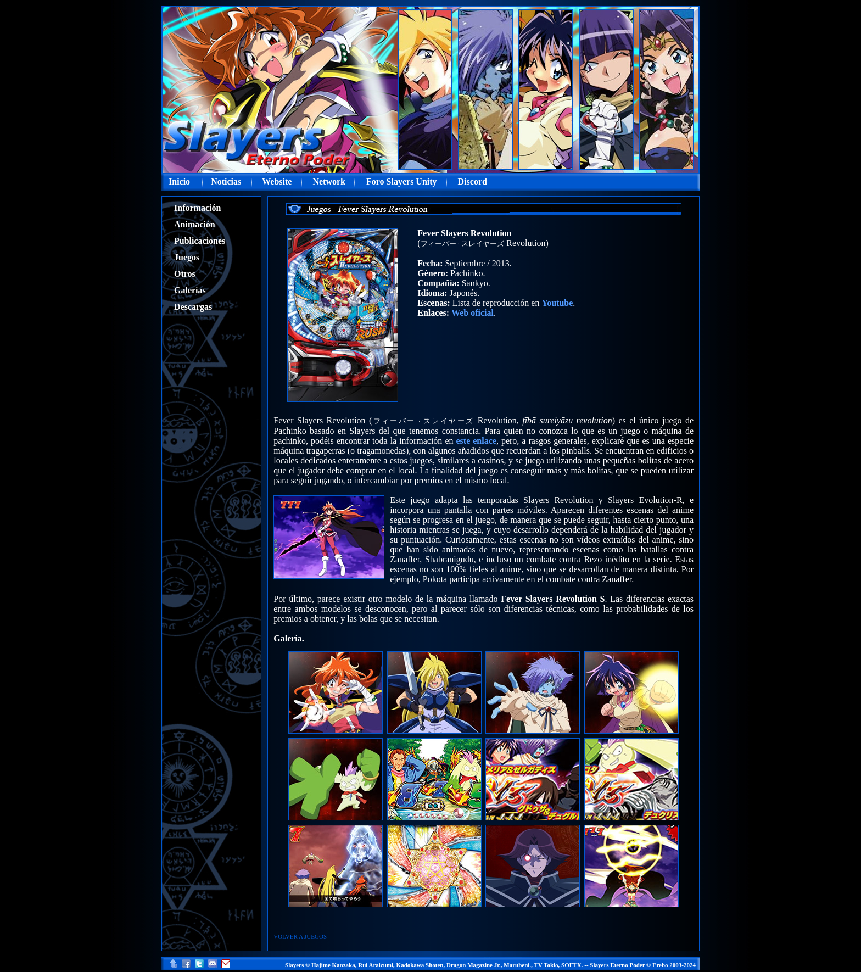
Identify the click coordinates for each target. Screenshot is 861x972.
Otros (184, 273)
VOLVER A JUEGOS (300, 936)
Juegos (186, 257)
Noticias (226, 181)
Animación (194, 224)
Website (277, 181)
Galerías (190, 290)
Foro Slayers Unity (401, 181)
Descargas (193, 306)
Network (328, 181)
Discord (472, 181)
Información (197, 208)
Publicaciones (199, 240)
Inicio (179, 181)
